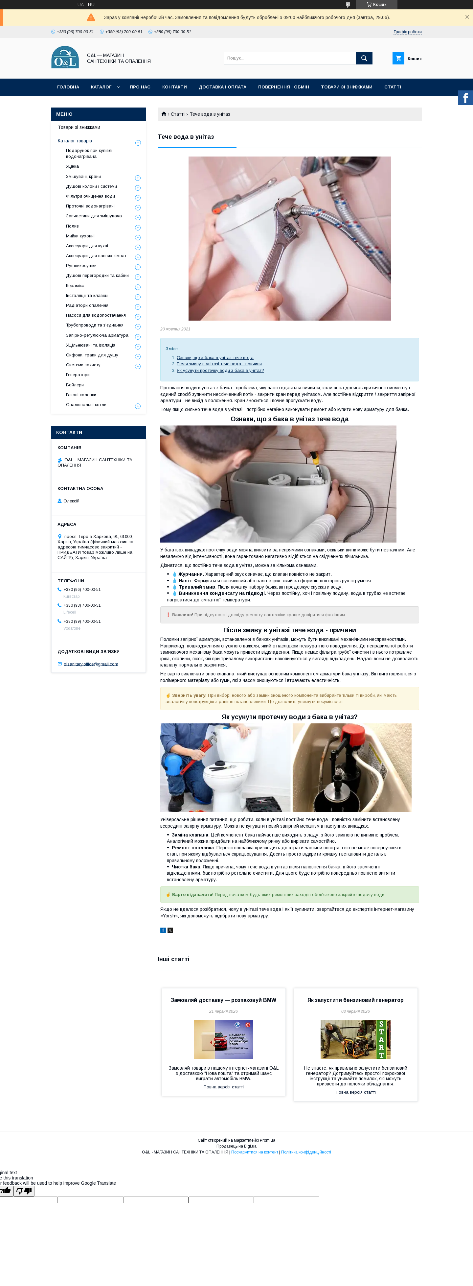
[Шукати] (364, 58)
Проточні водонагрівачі (90, 206)
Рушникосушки (81, 265)
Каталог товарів (75, 140)
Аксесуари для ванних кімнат (96, 255)
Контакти (174, 87)
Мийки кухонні (80, 235)
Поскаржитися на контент (254, 1152)
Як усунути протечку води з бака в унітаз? (220, 370)
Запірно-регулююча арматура (97, 335)
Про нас (140, 87)
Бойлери (75, 384)
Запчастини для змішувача (94, 215)
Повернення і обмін (283, 87)
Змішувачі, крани (83, 176)
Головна (68, 87)
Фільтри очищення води (90, 196)
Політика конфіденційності (306, 1152)
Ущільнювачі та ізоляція (90, 345)
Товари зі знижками (346, 87)
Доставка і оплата (222, 87)
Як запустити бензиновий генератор (355, 1000)
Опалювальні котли (86, 404)
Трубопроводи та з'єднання (95, 325)
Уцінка (72, 166)
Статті (392, 87)
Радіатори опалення (87, 305)
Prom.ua (267, 1140)
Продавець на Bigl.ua (236, 1146)
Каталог (101, 87)
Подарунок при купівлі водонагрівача (89, 153)
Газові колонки (81, 394)
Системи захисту (83, 364)
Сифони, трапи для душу (92, 354)
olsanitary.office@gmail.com (91, 663)
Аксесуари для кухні (87, 245)
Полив (72, 226)
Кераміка (75, 285)
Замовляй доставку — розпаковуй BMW (223, 1000)
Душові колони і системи (91, 186)
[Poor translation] (23, 1191)
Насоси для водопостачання (96, 315)
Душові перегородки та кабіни (97, 275)
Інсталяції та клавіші (87, 295)
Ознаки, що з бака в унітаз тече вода (215, 357)
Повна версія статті (224, 1086)
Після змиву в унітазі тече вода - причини (219, 363)
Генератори (78, 374)
